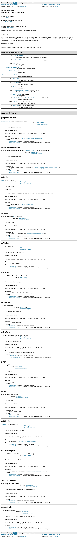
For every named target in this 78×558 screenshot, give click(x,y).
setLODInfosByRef (18, 94)
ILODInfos (9, 69)
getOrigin (15, 73)
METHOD (23, 6)
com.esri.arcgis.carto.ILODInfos (27, 457)
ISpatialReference (7, 77)
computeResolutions (18, 56)
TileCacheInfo (8, 22)
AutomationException (43, 130)
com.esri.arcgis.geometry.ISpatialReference (30, 144)
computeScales (17, 60)
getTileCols (16, 81)
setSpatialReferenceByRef (20, 102)
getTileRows (16, 85)
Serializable (8, 17)
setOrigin (15, 98)
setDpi (14, 89)
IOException (40, 128)
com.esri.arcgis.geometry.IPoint (27, 212)
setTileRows (16, 110)
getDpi (14, 65)
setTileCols (16, 106)
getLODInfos (16, 69)
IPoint (10, 73)
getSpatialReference (18, 77)
